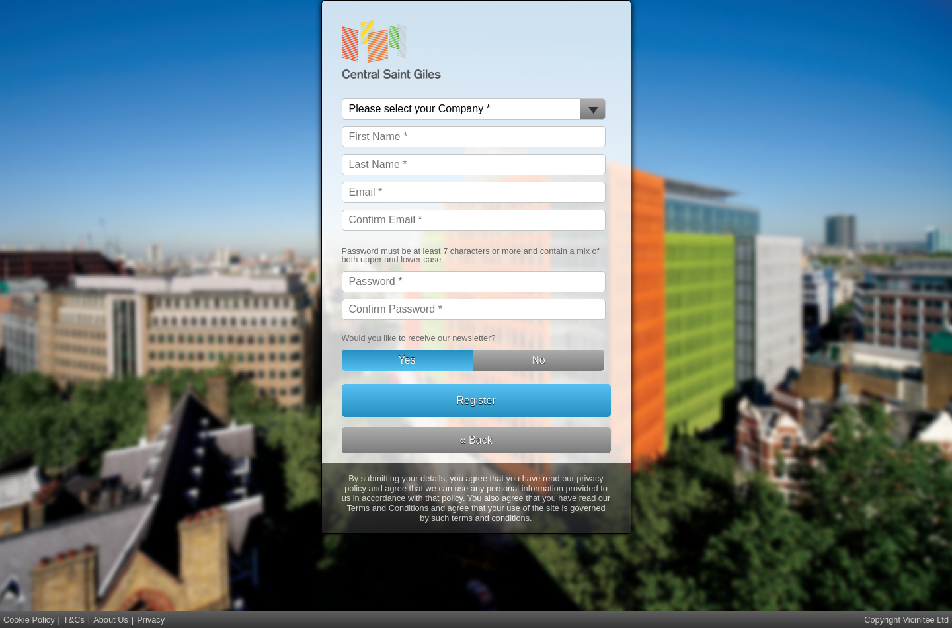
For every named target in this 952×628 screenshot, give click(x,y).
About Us (110, 620)
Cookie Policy (29, 620)
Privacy (151, 620)
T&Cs (74, 620)
